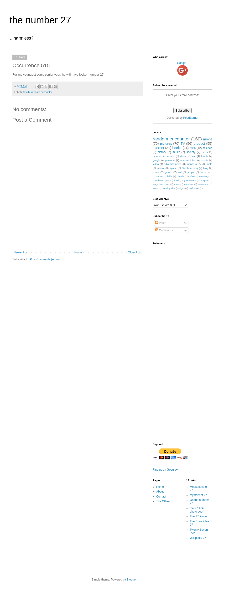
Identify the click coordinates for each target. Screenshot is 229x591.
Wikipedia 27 (198, 538)
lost (180, 172)
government (190, 180)
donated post (188, 156)
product (199, 143)
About (160, 491)
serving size (169, 188)
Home (78, 252)
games (168, 172)
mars (176, 184)
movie (207, 139)
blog (205, 168)
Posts (160, 223)
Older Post (134, 252)
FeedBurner (190, 117)
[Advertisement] (77, 238)
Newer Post (21, 252)
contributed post (161, 180)
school (160, 168)
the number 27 (40, 20)
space (173, 168)
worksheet (194, 188)
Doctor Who (206, 172)
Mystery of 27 (198, 495)
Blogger (131, 579)
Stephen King (190, 168)
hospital (204, 180)
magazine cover (161, 184)
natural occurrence (164, 156)
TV (183, 143)
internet (158, 148)
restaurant (203, 184)
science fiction (188, 160)
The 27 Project (199, 516)
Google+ (182, 63)
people (190, 172)
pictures (166, 143)
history (162, 152)
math (209, 164)
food (176, 180)
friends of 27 (194, 164)
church (180, 176)
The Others (163, 501)
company (203, 176)
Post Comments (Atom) (45, 259)
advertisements (173, 164)
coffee (191, 176)
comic (156, 172)
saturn (156, 188)
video (156, 164)
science (207, 148)
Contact (161, 496)
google (156, 160)
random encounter (41, 92)
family (26, 92)
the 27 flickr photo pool (197, 510)
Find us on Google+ (165, 469)
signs (181, 188)
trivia (193, 148)
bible (169, 176)
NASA (159, 176)
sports (204, 160)
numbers (188, 184)
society (190, 152)
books (176, 148)
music (176, 152)
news (205, 152)
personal (170, 160)
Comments (164, 230)
